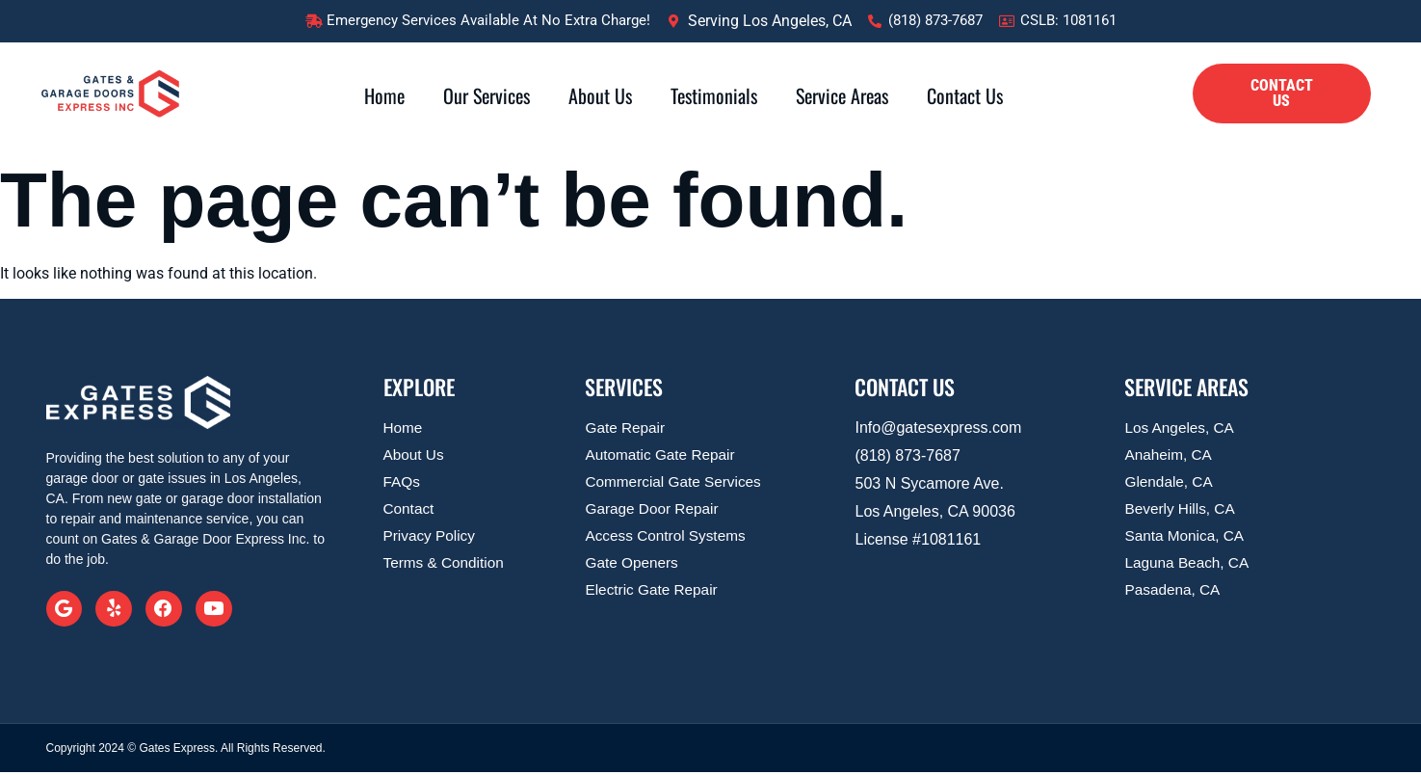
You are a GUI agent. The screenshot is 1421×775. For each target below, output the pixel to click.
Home (384, 95)
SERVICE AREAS (1186, 386)
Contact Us (965, 95)
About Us (600, 95)
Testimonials (714, 95)
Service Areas (842, 95)
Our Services (486, 95)
